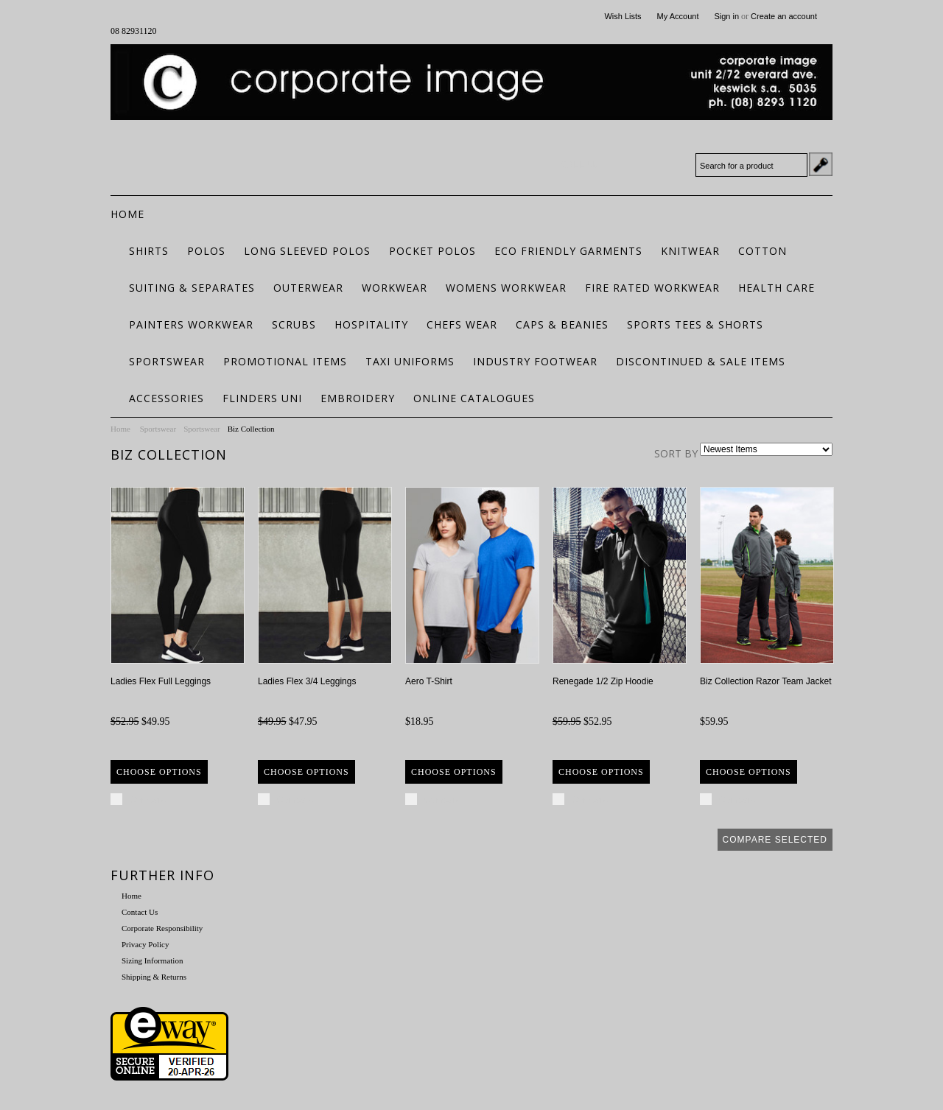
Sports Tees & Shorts (695, 324)
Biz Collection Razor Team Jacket (766, 681)
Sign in (726, 16)
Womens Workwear (506, 288)
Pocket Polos (432, 251)
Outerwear (308, 288)
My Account (678, 16)
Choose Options (159, 772)
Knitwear (690, 251)
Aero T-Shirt (428, 681)
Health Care (776, 288)
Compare (148, 800)
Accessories (166, 398)
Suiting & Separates (192, 288)
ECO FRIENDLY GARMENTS (568, 251)
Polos (206, 251)
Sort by (676, 453)
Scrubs (294, 324)
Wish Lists (622, 16)
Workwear (394, 288)
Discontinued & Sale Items (700, 361)
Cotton (762, 251)
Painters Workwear (191, 324)
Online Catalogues (474, 398)
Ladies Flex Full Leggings (161, 681)
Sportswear (167, 361)
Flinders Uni (262, 398)
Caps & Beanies (562, 324)
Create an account (784, 16)
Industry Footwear (535, 361)
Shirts (149, 251)
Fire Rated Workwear (652, 288)
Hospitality (371, 324)
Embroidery (357, 398)
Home (120, 428)
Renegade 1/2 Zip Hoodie (603, 681)
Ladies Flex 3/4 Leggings (307, 681)
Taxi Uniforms (410, 361)
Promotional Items (285, 361)
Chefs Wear (462, 324)
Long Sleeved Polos (307, 251)
